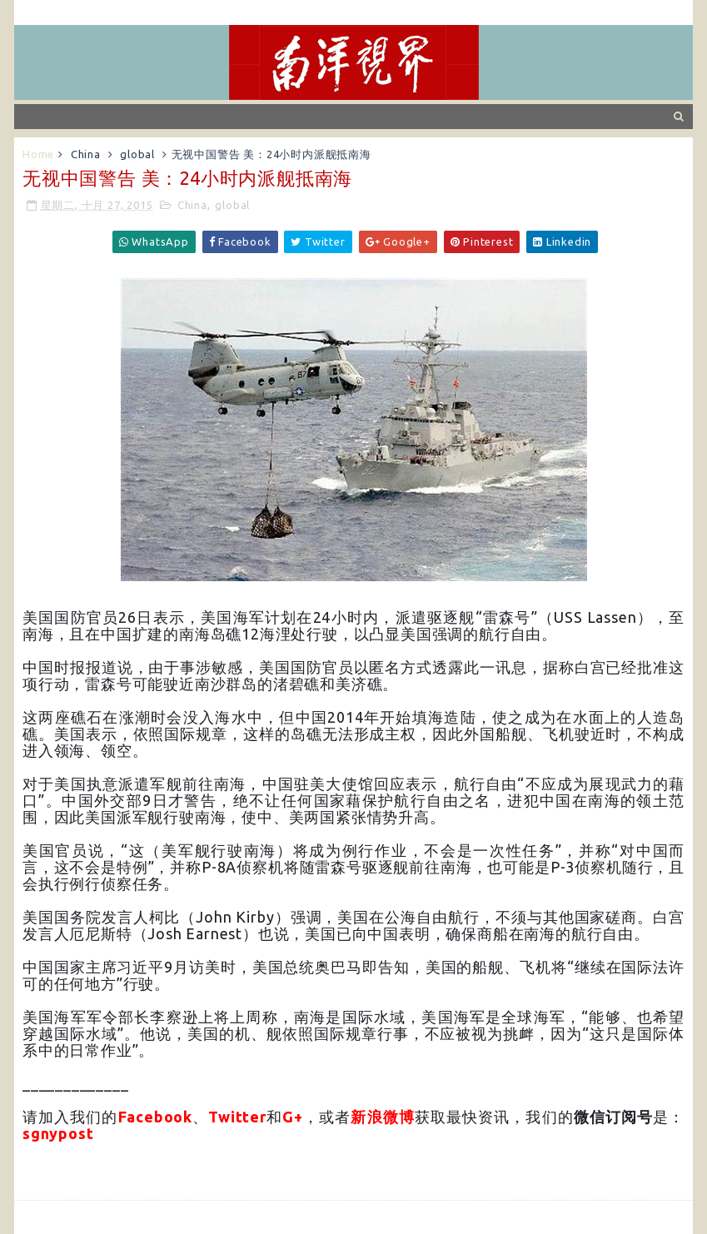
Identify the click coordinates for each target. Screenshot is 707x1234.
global (137, 154)
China (86, 154)
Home (38, 154)
